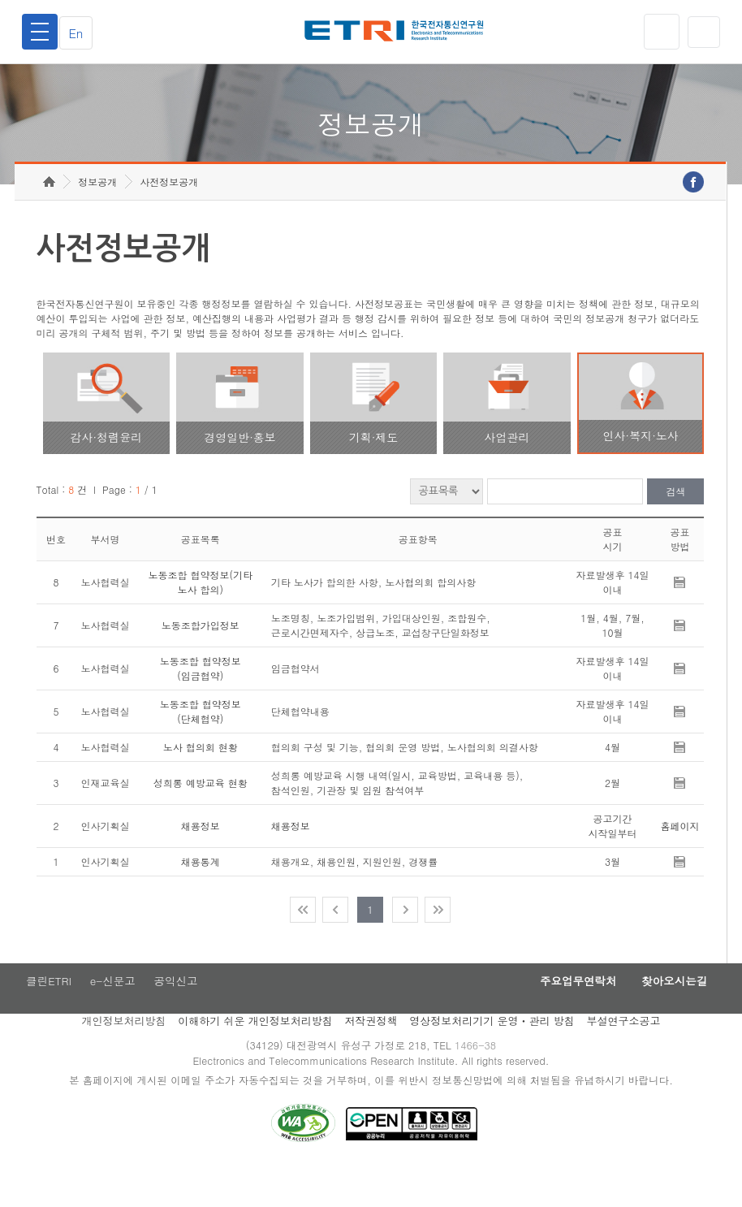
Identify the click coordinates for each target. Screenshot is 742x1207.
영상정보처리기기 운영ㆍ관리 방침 (492, 1057)
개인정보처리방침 (123, 1057)
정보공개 (97, 216)
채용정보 (200, 860)
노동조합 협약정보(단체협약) (200, 745)
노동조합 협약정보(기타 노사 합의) (200, 616)
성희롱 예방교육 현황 (200, 817)
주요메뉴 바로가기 (0, 0)
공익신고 (179, 1016)
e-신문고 (112, 1016)
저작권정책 (371, 1057)
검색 (675, 526)
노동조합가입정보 (200, 659)
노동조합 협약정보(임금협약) (200, 702)
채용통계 (200, 895)
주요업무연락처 (562, 1016)
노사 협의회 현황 (200, 781)
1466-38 (479, 1082)
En (81, 32)
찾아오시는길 (669, 1016)
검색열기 (702, 32)
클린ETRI (45, 1016)
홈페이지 (679, 860)
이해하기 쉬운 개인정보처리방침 (255, 1057)
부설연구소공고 (624, 1057)
